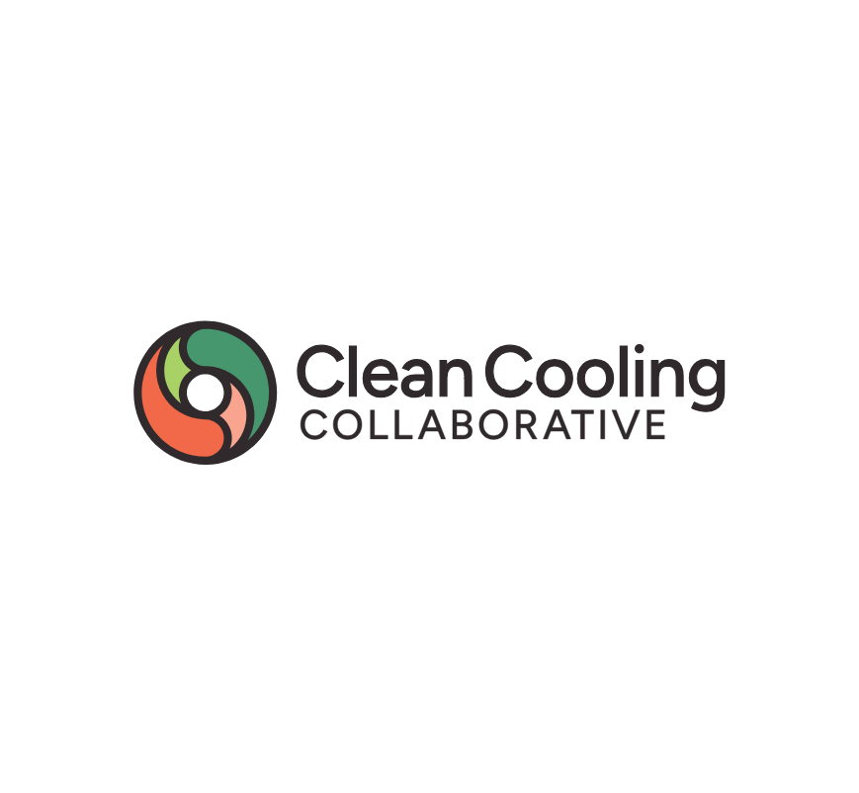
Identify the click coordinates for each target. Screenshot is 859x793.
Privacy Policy (669, 712)
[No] (834, 740)
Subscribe (158, 545)
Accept (434, 763)
